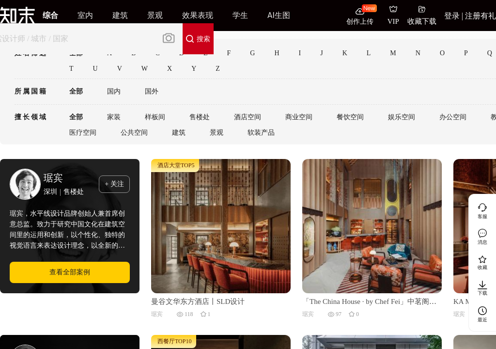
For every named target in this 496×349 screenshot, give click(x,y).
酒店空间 (247, 117)
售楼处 (199, 117)
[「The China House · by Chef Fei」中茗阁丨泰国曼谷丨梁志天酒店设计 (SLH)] (372, 225)
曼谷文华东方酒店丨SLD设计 (198, 301)
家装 (114, 117)
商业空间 (298, 117)
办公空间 (452, 117)
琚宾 (53, 178)
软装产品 (261, 132)
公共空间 (134, 132)
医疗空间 (82, 132)
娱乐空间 (401, 117)
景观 (216, 132)
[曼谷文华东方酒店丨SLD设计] (221, 225)
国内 (114, 91)
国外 (151, 91)
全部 (76, 91)
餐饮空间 (350, 117)
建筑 (179, 132)
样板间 (155, 117)
